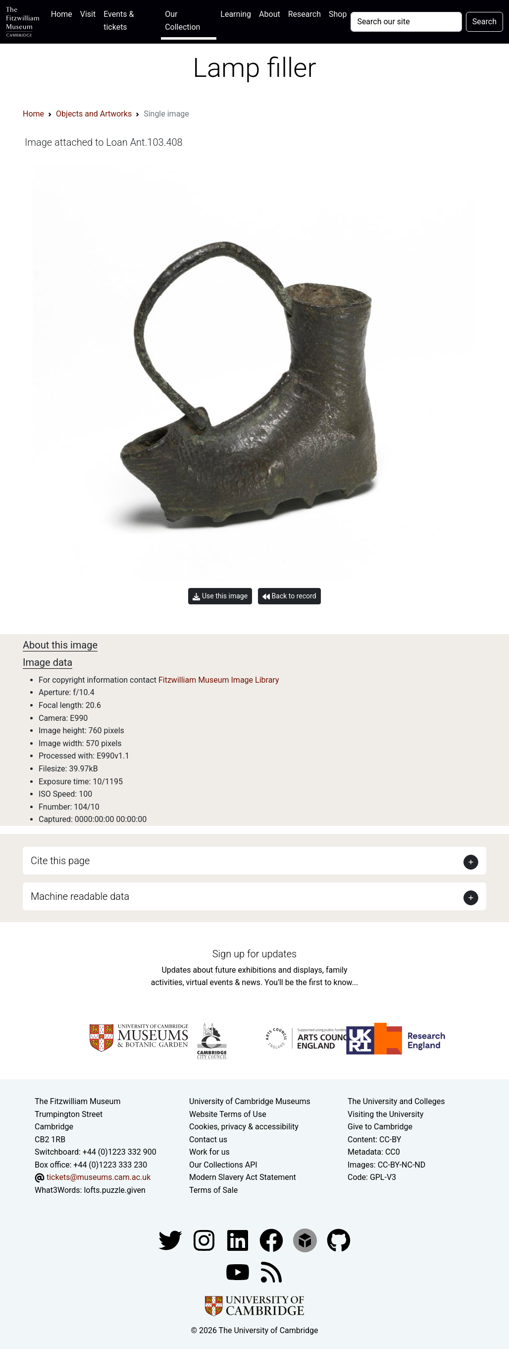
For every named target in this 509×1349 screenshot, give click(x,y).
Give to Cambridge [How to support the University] (380, 1126)
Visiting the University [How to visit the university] (385, 1114)
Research (304, 14)
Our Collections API (223, 1165)
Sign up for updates (254, 954)
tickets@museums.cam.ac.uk (99, 1177)
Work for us (209, 1152)
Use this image (220, 596)
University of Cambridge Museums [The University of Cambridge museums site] (249, 1101)
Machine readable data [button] (80, 896)
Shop (338, 14)
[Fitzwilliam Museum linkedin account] (272, 1239)
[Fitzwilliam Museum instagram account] (205, 1239)
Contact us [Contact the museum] (208, 1139)
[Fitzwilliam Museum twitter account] (171, 1239)
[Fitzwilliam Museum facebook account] (238, 1239)
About (269, 14)
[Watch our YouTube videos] (238, 1271)
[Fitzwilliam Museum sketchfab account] (306, 1239)
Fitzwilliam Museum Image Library (218, 680)
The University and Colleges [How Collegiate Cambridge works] (396, 1101)
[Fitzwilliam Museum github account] (339, 1239)
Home (63, 13)
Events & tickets (118, 20)
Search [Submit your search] (484, 21)
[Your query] (406, 22)
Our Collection (182, 20)
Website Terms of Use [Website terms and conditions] (227, 1114)
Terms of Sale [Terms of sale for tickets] (213, 1190)
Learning (235, 14)
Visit (88, 14)
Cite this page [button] (60, 861)
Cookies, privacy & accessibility (244, 1126)
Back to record (289, 596)
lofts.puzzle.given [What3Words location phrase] (114, 1190)
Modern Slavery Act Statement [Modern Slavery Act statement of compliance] (242, 1177)
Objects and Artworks (94, 113)
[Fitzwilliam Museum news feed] (271, 1271)
